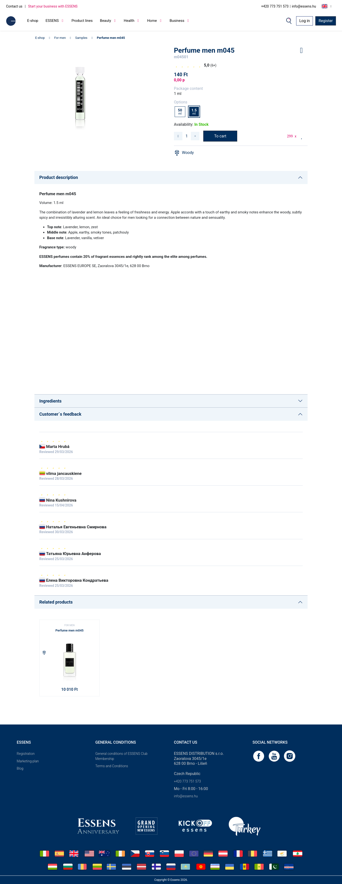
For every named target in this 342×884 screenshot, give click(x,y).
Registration (26, 754)
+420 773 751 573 (275, 6)
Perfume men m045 (111, 38)
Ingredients (50, 401)
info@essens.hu (304, 6)
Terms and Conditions (111, 766)
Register (325, 20)
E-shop (32, 20)
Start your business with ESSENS (53, 6)
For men (60, 38)
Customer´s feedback (60, 414)
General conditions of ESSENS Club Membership (121, 756)
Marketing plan (28, 761)
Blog (20, 768)
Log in (304, 20)
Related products (56, 602)
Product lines (82, 20)
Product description (58, 177)
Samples (81, 38)
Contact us (14, 6)
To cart (220, 136)
